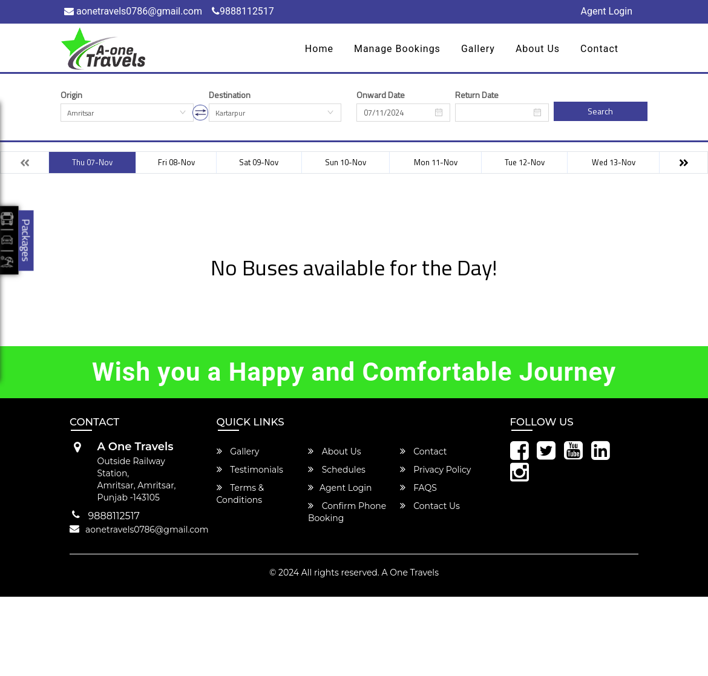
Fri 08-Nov (176, 162)
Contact (599, 48)
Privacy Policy (435, 469)
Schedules (336, 469)
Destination (230, 95)
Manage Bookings (397, 48)
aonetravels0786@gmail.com (133, 11)
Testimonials (250, 469)
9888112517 (243, 11)
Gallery (478, 48)
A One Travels (409, 572)
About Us (538, 48)
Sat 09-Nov (258, 162)
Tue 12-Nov (525, 162)
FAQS (418, 487)
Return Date (477, 95)
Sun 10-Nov (345, 162)
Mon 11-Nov (435, 162)
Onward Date (380, 95)
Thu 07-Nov (92, 162)
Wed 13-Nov (613, 162)
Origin (71, 95)
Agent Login (606, 11)
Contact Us (430, 505)
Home (319, 48)
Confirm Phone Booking (347, 511)
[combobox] (127, 112)
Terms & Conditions (240, 493)
